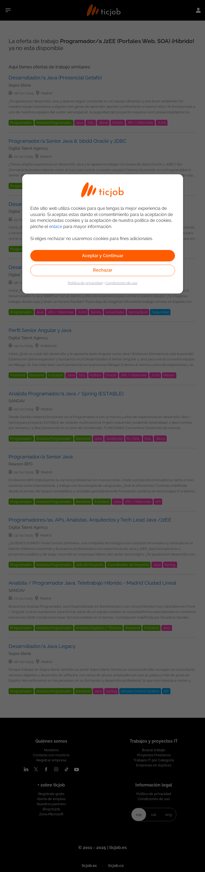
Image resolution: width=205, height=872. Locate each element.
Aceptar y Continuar (102, 255)
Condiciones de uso (121, 283)
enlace (55, 226)
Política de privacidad (85, 283)
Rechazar (102, 270)
